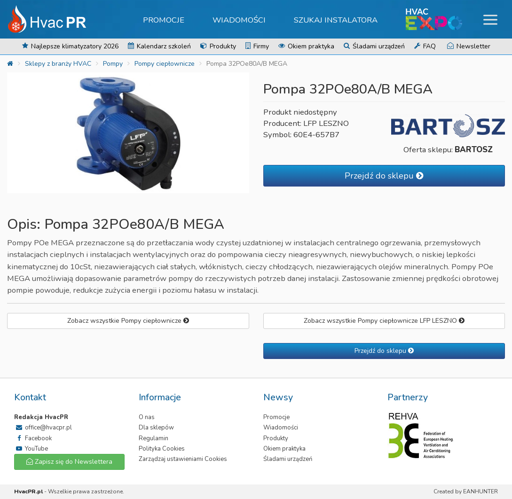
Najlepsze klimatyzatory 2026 (70, 46)
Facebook (33, 438)
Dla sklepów (156, 427)
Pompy (113, 63)
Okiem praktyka (306, 46)
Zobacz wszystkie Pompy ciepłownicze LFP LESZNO (384, 320)
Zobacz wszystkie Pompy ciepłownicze (128, 320)
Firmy (257, 46)
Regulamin (153, 438)
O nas (147, 417)
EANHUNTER (480, 491)
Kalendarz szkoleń (159, 46)
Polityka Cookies (162, 448)
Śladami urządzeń (374, 46)
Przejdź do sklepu (384, 175)
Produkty (218, 46)
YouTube (31, 448)
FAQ (425, 46)
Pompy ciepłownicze (164, 63)
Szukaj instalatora (336, 20)
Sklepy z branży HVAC (58, 63)
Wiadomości (239, 20)
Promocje (163, 20)
